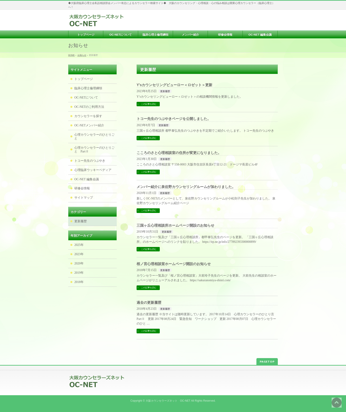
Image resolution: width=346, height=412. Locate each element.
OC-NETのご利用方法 (89, 106)
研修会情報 (82, 188)
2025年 (79, 245)
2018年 (79, 282)
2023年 (79, 254)
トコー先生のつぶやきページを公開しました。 (174, 119)
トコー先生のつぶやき (89, 160)
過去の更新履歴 (149, 302)
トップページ (83, 79)
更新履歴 (165, 91)
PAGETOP (267, 361)
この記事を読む (148, 104)
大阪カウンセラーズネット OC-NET (168, 400)
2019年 (79, 272)
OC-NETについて (86, 97)
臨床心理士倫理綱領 (88, 88)
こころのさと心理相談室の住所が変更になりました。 (179, 153)
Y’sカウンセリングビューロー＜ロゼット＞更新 (174, 85)
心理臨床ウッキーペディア (92, 170)
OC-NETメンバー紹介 (89, 125)
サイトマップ (83, 197)
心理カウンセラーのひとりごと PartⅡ (94, 149)
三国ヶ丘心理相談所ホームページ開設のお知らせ (175, 225)
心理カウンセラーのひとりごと (94, 136)
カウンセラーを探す (88, 116)
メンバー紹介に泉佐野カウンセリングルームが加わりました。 (186, 187)
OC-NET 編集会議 (86, 179)
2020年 (79, 263)
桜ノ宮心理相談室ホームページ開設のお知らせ (174, 264)
